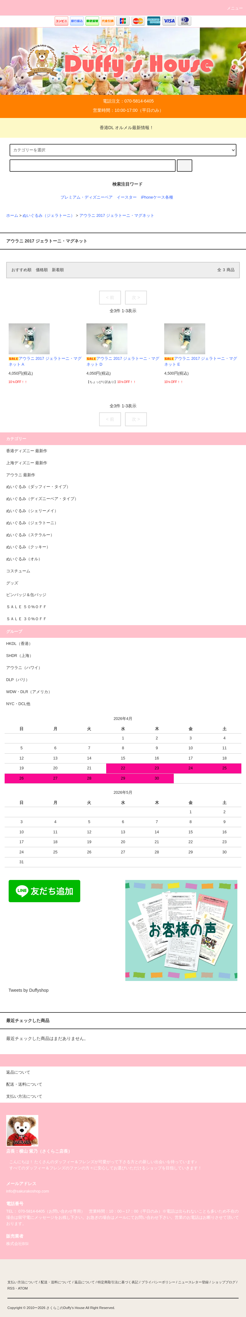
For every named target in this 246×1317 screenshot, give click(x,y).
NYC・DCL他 (18, 704)
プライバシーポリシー (158, 1282)
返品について (84, 1282)
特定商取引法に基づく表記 (118, 1282)
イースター (127, 197)
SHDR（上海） (19, 656)
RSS (11, 1288)
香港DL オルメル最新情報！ (123, 127)
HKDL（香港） (19, 644)
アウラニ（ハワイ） (24, 668)
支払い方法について (22, 1282)
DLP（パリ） (18, 680)
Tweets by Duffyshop (29, 990)
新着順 (58, 270)
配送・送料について (56, 1282)
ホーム (12, 215)
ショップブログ (224, 1282)
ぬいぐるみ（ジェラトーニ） (49, 215)
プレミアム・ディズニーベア (86, 197)
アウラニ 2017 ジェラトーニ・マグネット (116, 215)
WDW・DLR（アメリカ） (29, 692)
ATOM (23, 1288)
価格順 (42, 270)
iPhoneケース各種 (157, 197)
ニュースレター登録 (193, 1282)
